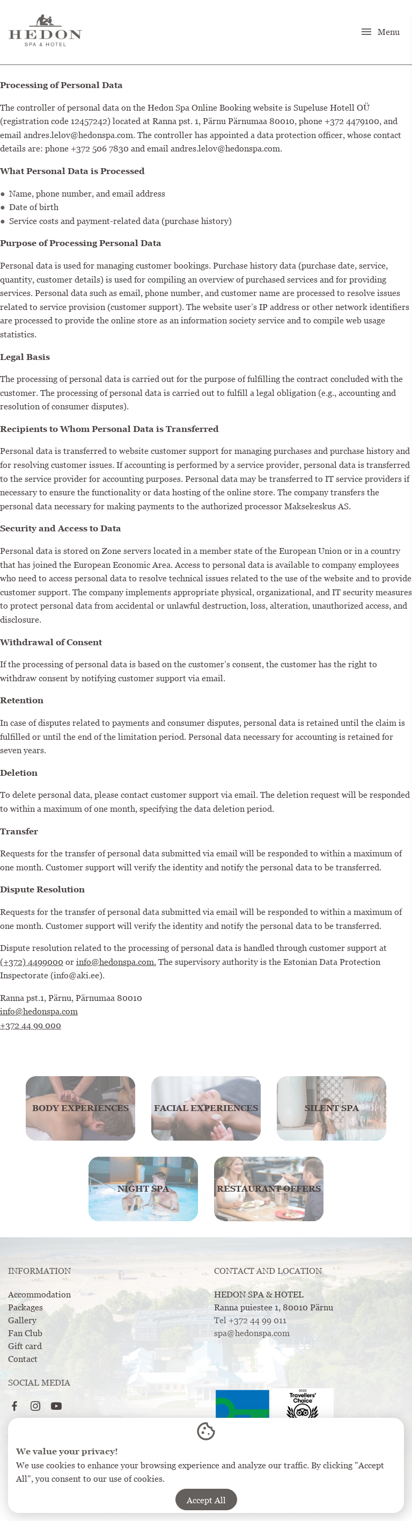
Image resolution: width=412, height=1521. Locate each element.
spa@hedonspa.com (252, 1333)
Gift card (25, 1346)
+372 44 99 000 (30, 1025)
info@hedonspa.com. (116, 962)
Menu (380, 31)
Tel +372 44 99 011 (250, 1320)
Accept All (206, 1500)
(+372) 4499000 (31, 962)
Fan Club (25, 1333)
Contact (23, 1359)
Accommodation (39, 1294)
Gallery (22, 1320)
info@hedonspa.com (39, 1011)
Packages (25, 1307)
